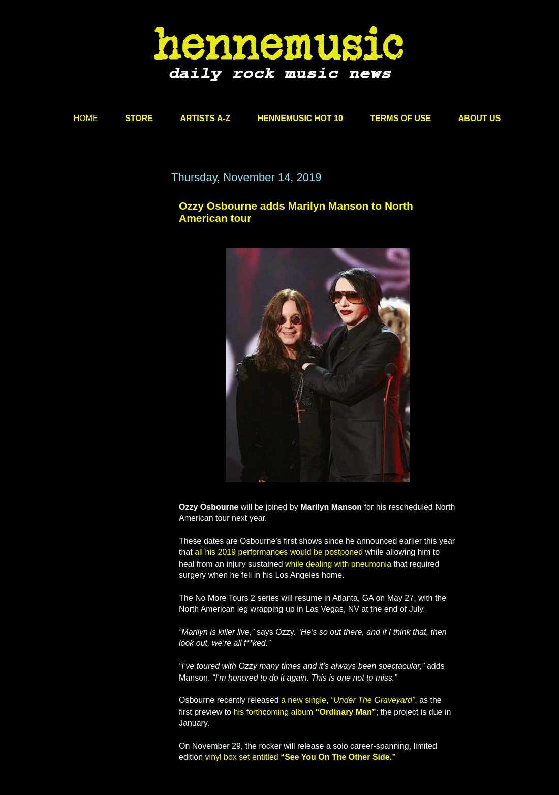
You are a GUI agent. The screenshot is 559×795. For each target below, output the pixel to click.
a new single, (348, 700)
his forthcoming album (305, 712)
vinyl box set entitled (300, 757)
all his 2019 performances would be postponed (279, 552)
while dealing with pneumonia (338, 564)
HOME (86, 118)
